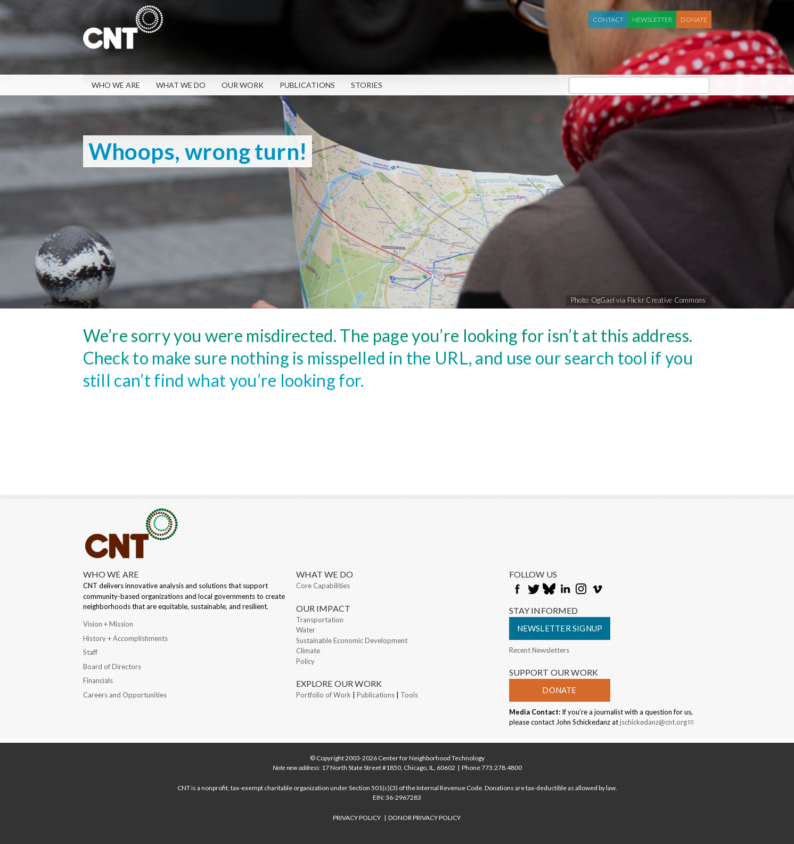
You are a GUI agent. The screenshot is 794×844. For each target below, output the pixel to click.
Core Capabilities (323, 585)
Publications (307, 85)
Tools (409, 695)
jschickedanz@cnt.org (656, 723)
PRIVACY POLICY (357, 818)
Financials (98, 680)
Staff (90, 652)
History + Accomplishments (125, 638)
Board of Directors (112, 666)
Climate (308, 650)
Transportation (319, 619)
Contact (608, 19)
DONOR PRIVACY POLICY (424, 818)
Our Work (243, 85)
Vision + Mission (108, 624)
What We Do (181, 85)
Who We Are (116, 85)
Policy (305, 661)
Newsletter (652, 19)
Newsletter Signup (560, 628)
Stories (366, 85)
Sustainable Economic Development (351, 640)
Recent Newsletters (539, 650)
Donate (694, 19)
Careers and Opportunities (125, 695)
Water (305, 630)
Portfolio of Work (323, 695)
